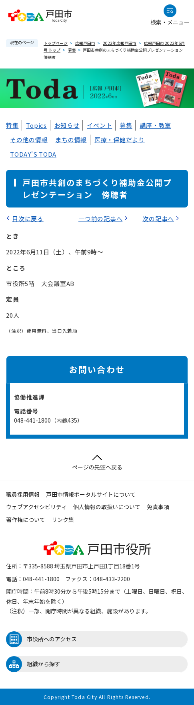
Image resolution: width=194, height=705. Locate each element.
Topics (36, 125)
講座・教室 (155, 125)
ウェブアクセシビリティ (36, 507)
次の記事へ (158, 218)
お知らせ (67, 125)
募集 (72, 50)
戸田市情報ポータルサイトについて (91, 494)
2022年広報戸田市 (119, 43)
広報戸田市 (85, 43)
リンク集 (63, 520)
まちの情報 (71, 139)
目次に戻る (28, 218)
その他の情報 (29, 139)
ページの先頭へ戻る (97, 463)
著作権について (25, 520)
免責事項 (158, 507)
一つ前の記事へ (100, 218)
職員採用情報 (23, 494)
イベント (99, 125)
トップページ (56, 43)
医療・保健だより (119, 139)
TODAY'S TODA (33, 154)
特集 (12, 125)
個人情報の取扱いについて (106, 507)
